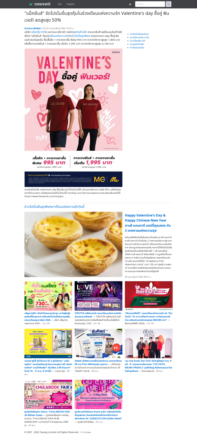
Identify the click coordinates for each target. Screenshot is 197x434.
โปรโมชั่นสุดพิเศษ (81, 36)
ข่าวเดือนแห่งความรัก (139, 37)
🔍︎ (168, 4)
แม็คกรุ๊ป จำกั (38, 32)
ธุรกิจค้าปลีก (80, 32)
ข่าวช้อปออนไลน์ (137, 47)
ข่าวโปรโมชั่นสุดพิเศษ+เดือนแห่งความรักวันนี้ (54, 206)
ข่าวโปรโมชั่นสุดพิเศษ (139, 34)
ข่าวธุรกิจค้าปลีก (137, 44)
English (70, 4)
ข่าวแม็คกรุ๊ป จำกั (137, 41)
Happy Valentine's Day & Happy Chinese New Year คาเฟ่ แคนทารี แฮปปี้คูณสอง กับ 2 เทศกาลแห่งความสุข (148, 223)
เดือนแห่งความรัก (59, 36)
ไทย (60, 4)
